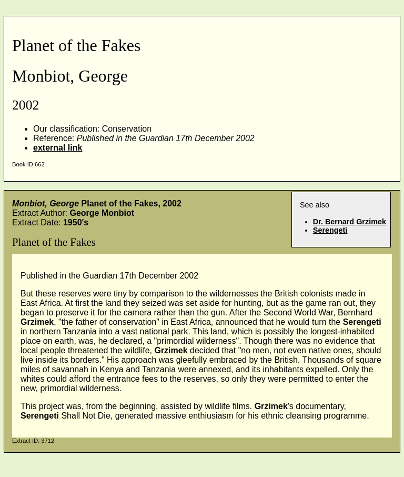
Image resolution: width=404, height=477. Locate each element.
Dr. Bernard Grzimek (349, 221)
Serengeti (330, 230)
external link (57, 147)
